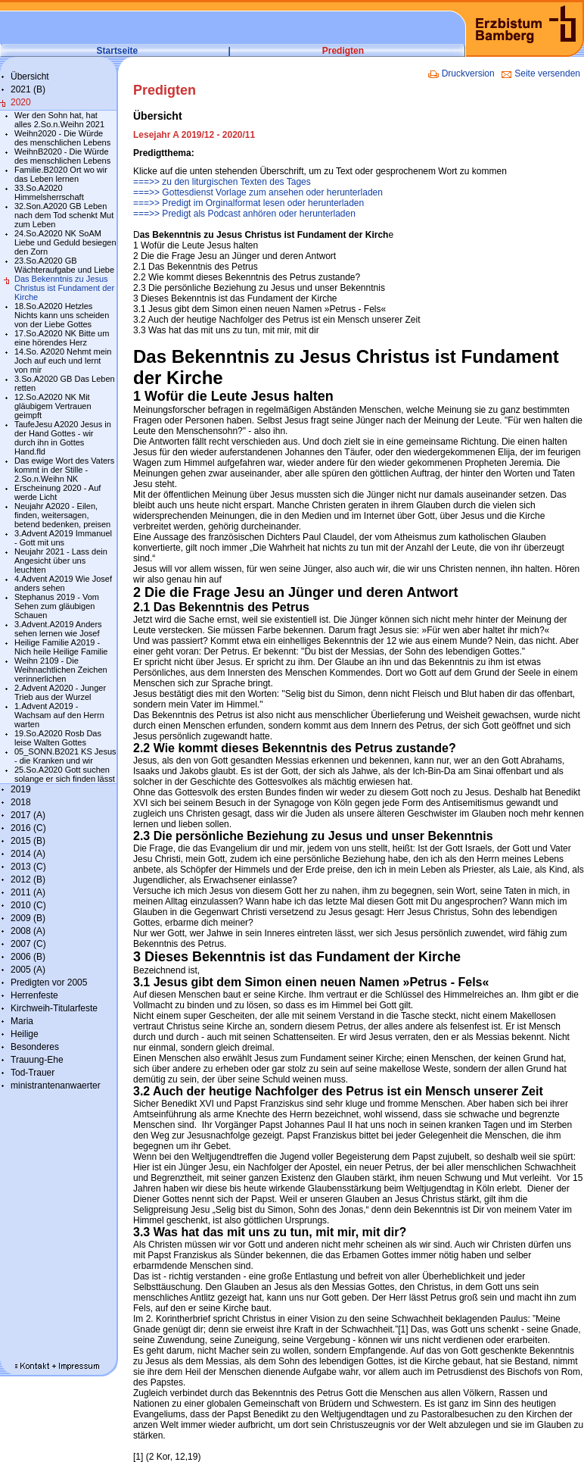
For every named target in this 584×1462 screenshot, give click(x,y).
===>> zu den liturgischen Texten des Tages (222, 182)
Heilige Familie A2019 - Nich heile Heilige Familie (61, 647)
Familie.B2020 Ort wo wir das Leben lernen (60, 174)
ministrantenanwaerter (56, 1085)
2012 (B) (28, 879)
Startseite (117, 50)
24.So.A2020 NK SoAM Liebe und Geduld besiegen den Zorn (65, 242)
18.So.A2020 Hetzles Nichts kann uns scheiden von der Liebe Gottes (61, 315)
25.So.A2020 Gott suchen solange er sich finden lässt (64, 774)
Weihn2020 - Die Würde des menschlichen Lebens (62, 138)
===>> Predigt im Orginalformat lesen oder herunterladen (248, 203)
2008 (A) (28, 931)
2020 (21, 102)
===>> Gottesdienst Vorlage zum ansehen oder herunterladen (258, 192)
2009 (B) (28, 918)
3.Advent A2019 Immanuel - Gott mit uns (63, 538)
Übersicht (30, 76)
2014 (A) (28, 853)
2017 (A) (28, 815)
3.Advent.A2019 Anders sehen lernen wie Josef (58, 629)
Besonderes (35, 1047)
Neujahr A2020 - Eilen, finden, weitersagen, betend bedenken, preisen (62, 515)
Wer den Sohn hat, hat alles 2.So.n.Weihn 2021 (59, 120)
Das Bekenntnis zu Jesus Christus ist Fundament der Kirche (64, 287)
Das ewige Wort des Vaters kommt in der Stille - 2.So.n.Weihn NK (64, 469)
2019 (21, 789)
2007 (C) (28, 944)
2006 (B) (28, 956)
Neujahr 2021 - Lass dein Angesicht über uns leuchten (60, 560)
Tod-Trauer (32, 1072)
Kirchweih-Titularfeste (54, 1008)
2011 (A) (28, 892)
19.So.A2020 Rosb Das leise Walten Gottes (57, 738)
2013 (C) (28, 866)
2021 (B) (28, 89)
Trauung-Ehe (37, 1059)
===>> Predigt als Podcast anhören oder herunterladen (244, 213)
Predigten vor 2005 (49, 982)
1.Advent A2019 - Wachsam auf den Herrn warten (59, 715)
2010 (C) (28, 905)
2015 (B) (28, 841)
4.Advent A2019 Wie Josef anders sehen (63, 583)
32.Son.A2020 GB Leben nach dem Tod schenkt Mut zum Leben (63, 215)
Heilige (25, 1034)
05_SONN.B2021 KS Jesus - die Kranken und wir (65, 756)
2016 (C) (28, 828)
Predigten (343, 50)
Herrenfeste (34, 995)
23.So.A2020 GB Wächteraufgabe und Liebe (64, 265)
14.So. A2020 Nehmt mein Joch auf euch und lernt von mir (62, 360)
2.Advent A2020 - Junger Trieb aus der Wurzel (60, 692)
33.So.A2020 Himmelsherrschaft (49, 192)
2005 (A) (28, 969)
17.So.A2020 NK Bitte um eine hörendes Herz (61, 338)
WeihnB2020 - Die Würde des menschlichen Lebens (62, 156)
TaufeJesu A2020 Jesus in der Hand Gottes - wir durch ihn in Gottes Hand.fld (62, 438)
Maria (22, 1021)
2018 (21, 802)
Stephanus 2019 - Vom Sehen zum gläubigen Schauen (56, 606)
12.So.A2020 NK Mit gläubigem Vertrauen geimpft (53, 406)
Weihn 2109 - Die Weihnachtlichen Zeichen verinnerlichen (60, 669)
